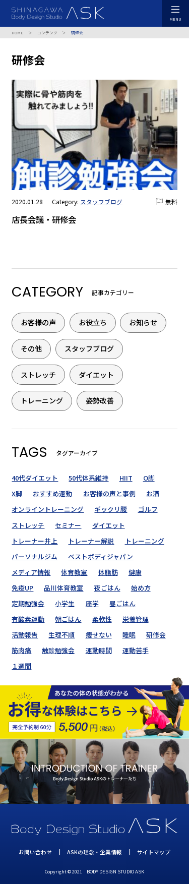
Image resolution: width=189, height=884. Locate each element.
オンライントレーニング (48, 509)
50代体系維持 (88, 478)
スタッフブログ (101, 201)
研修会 (156, 634)
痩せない (99, 634)
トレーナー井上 (34, 541)
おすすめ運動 (52, 493)
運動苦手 (135, 650)
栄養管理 (135, 619)
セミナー (68, 525)
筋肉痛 (21, 650)
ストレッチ (38, 375)
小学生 (65, 603)
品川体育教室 (63, 588)
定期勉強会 (28, 603)
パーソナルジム (34, 556)
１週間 (21, 666)
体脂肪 (108, 572)
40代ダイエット (35, 478)
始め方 (141, 588)
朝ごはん (68, 619)
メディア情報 (31, 572)
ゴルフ (148, 509)
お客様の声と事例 (109, 493)
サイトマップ (153, 852)
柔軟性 (102, 619)
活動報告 (25, 634)
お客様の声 (38, 322)
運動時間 (99, 650)
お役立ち (93, 322)
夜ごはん (107, 588)
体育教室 (74, 572)
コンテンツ (47, 32)
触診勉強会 (58, 650)
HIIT (126, 478)
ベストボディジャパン (100, 556)
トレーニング (42, 400)
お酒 (152, 493)
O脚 (149, 478)
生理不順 (61, 634)
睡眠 (129, 634)
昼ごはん (122, 603)
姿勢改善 (100, 400)
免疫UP (22, 588)
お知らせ (143, 322)
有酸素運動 (28, 619)
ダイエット (96, 375)
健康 (135, 572)
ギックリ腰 (110, 509)
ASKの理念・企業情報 (94, 852)
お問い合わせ (35, 852)
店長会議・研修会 (44, 219)
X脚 (17, 493)
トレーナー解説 (91, 541)
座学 (92, 603)
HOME (17, 32)
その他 (31, 348)
